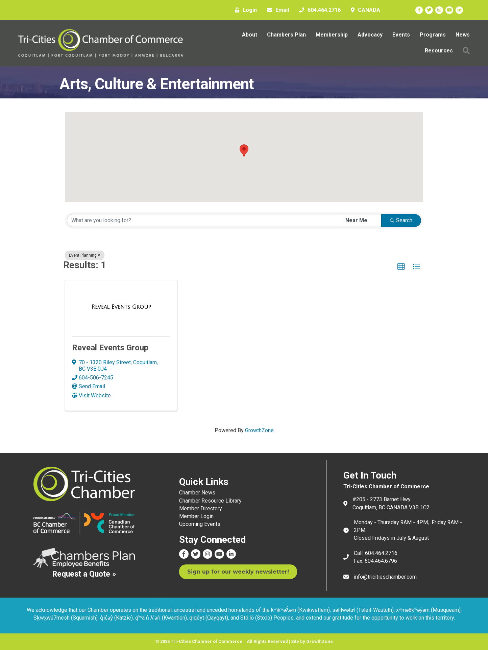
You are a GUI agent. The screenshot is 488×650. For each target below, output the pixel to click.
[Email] (276, 10)
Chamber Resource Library (210, 500)
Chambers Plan (286, 34)
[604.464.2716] (318, 10)
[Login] (244, 10)
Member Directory (200, 508)
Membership (332, 34)
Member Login (196, 516)
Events (401, 34)
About (249, 34)
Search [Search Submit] (401, 220)
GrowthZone (259, 430)
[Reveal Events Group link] (121, 307)
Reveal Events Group (110, 347)
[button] (466, 50)
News (463, 34)
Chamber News (197, 492)
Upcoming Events (199, 524)
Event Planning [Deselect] (84, 255)
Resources (439, 50)
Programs (433, 34)
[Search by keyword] (204, 220)
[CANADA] (363, 10)
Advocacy (370, 34)
